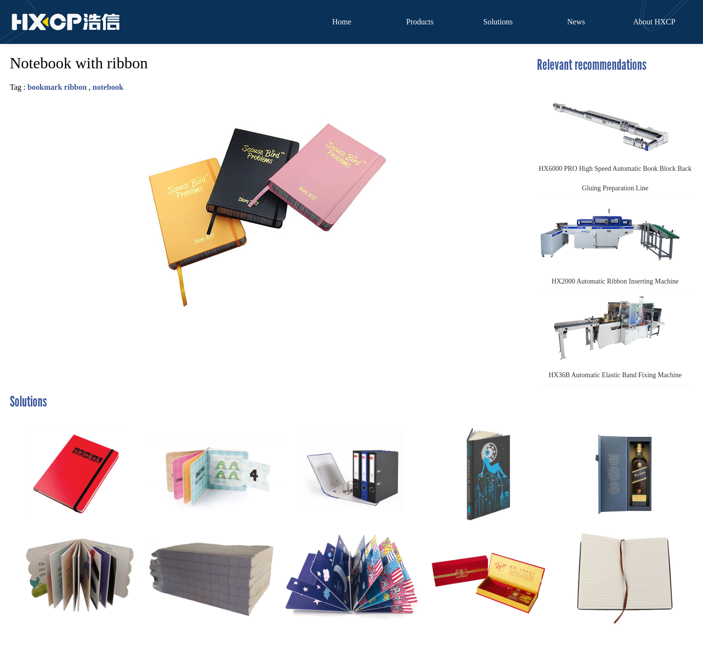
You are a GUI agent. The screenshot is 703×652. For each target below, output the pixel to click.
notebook (108, 87)
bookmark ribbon (56, 87)
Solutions (498, 22)
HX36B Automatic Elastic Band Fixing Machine (610, 335)
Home (341, 22)
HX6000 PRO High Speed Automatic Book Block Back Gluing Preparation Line (614, 139)
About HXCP (654, 22)
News (576, 22)
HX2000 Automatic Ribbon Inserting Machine (610, 242)
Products (420, 22)
